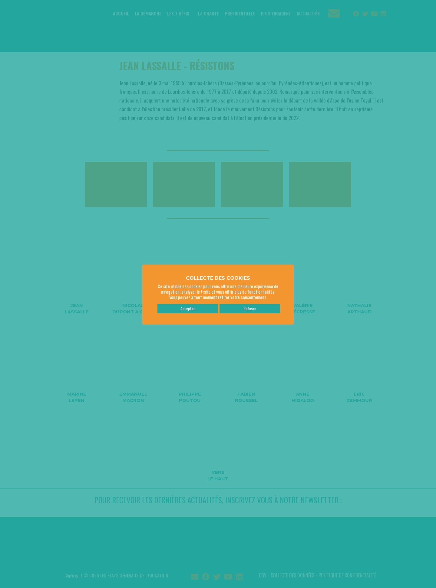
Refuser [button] (249, 305)
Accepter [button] (187, 305)
